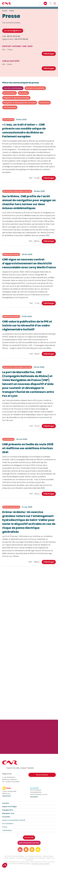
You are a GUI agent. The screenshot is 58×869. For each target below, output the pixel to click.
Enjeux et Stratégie (9, 807)
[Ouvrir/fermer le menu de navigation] (55, 3)
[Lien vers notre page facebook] (32, 849)
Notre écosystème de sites (29, 843)
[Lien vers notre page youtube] (38, 849)
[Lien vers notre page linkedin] (20, 849)
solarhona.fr (6, 796)
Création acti (50, 858)
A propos (5, 803)
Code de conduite (21, 858)
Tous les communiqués (13, 88)
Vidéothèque (7, 830)
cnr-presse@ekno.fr (13, 30)
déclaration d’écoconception (40, 864)
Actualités (6, 817)
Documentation (7, 824)
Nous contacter (42, 775)
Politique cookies (48, 856)
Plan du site (8, 856)
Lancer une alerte (9, 858)
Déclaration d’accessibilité (36, 858)
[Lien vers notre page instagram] (26, 849)
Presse (4, 827)
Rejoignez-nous (8, 813)
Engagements (7, 810)
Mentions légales (18, 856)
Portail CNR (29, 837)
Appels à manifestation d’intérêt (13, 820)
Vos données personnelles (33, 856)
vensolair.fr (34, 797)
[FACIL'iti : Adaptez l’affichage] (45, 3)
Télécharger (48, 54)
